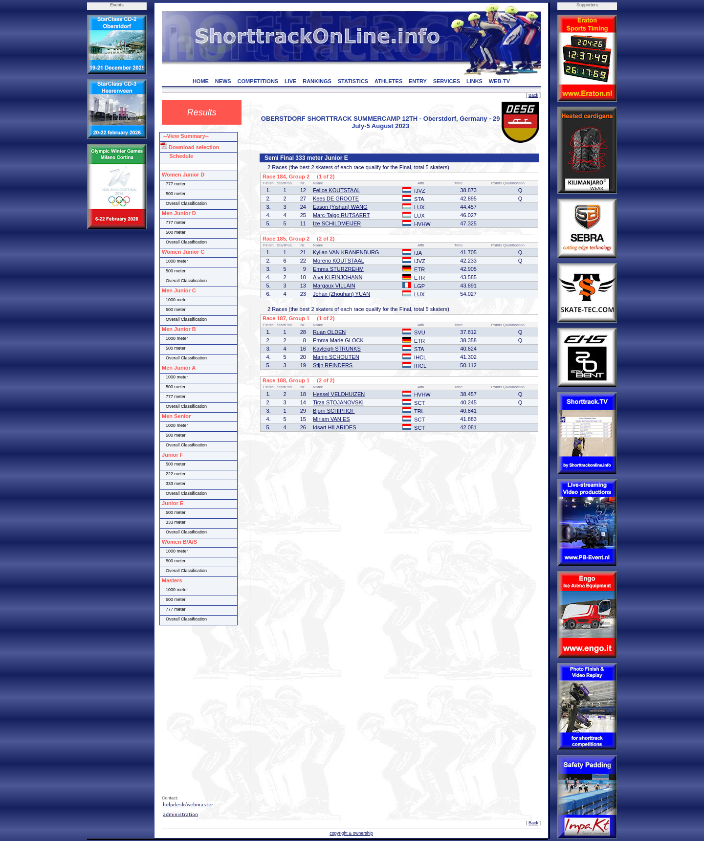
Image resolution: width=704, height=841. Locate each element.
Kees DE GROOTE (336, 198)
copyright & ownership (351, 833)
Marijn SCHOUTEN (336, 357)
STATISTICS (353, 81)
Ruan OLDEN (329, 332)
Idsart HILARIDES (334, 427)
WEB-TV (499, 81)
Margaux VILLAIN (334, 285)
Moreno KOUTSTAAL (338, 261)
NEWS (223, 81)
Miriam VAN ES (331, 419)
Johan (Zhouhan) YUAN (341, 294)
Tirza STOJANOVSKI (338, 402)
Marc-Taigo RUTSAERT (341, 215)
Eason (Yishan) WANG (340, 207)
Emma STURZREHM (338, 269)
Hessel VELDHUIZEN (339, 394)
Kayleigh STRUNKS (337, 349)
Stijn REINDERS (332, 365)
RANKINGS (317, 81)
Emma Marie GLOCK (338, 340)
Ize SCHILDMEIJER (337, 223)
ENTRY (418, 81)
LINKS (474, 81)
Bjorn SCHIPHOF (334, 411)
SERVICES (446, 81)
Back (533, 95)
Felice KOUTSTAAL (336, 190)
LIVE (290, 81)
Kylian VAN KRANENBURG (346, 252)
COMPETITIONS (257, 81)
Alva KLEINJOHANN (337, 277)
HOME (201, 81)
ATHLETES (388, 81)
